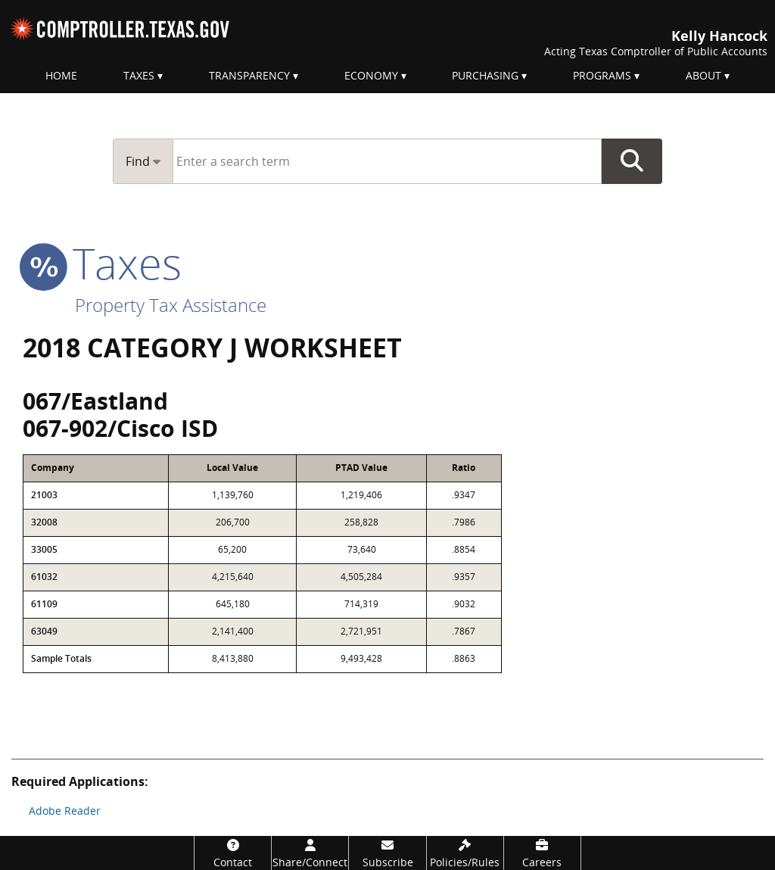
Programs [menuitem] (602, 75)
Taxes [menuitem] (138, 75)
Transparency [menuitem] (249, 75)
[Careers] (542, 853)
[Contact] (233, 853)
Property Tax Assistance (170, 304)
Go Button (632, 161)
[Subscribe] (387, 853)
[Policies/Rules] (465, 853)
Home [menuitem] (61, 75)
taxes (102, 263)
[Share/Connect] (310, 853)
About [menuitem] (703, 75)
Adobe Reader (65, 810)
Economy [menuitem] (371, 75)
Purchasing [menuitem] (485, 75)
